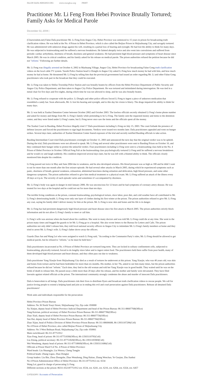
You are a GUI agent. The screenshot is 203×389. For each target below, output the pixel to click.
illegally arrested (51, 67)
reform (35, 60)
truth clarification (163, 67)
